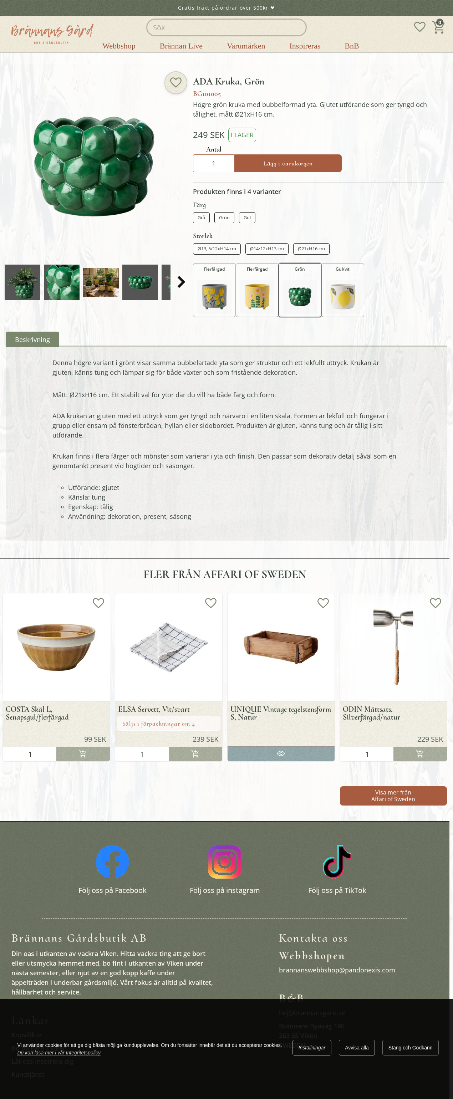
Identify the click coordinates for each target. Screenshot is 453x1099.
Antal (214, 149)
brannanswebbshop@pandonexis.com (337, 970)
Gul (247, 217)
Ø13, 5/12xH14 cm (217, 248)
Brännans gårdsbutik (61, 58)
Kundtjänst (28, 1074)
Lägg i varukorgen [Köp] (288, 163)
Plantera (103, 58)
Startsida (18, 58)
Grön (224, 217)
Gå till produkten (281, 752)
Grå (201, 217)
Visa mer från (393, 795)
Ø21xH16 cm (311, 248)
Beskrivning (32, 339)
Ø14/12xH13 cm (267, 248)
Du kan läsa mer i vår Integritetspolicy (58, 1052)
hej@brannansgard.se (312, 1012)
